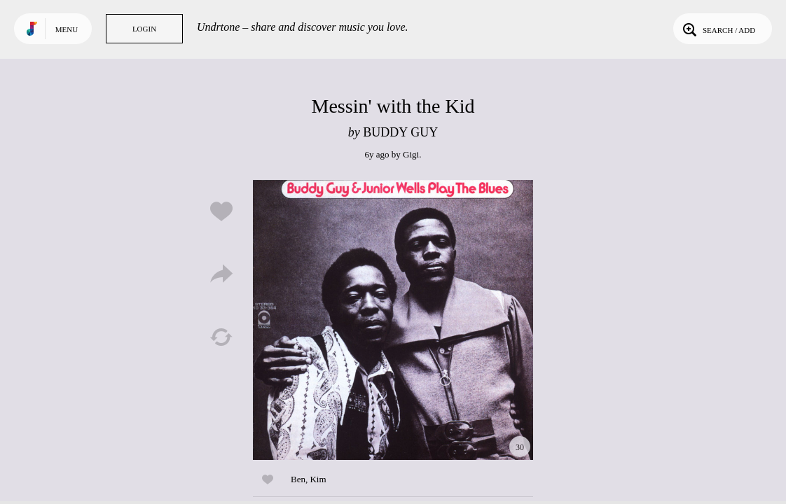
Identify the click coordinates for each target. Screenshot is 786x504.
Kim (318, 479)
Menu (66, 29)
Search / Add (717, 28)
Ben (298, 479)
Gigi (411, 154)
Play (393, 320)
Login (144, 28)
